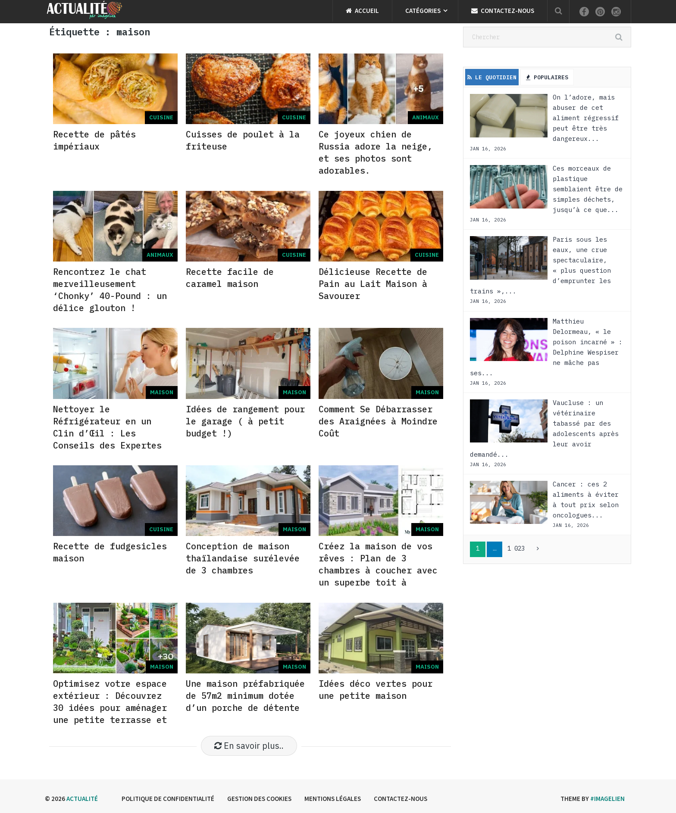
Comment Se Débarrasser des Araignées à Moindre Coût (378, 421)
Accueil (362, 10)
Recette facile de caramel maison (230, 278)
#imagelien (607, 798)
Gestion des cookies (259, 798)
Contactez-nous (502, 10)
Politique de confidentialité (168, 798)
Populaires (547, 77)
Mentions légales (332, 798)
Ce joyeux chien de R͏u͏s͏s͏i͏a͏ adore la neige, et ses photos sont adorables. (375, 152)
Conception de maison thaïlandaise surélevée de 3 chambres (243, 558)
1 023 (516, 548)
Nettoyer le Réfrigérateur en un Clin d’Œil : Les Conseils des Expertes (107, 427)
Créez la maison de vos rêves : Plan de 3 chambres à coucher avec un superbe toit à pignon (378, 570)
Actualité (82, 798)
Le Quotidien (491, 77)
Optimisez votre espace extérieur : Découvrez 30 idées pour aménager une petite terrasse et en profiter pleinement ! (110, 714)
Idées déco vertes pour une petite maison (375, 689)
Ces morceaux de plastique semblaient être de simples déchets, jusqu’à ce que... (588, 189)
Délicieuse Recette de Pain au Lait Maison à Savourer (373, 284)
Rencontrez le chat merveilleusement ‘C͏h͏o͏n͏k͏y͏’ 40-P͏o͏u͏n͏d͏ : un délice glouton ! (110, 290)
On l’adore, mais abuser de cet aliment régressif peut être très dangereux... (586, 118)
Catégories (423, 10)
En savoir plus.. (249, 745)
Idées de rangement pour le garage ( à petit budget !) (245, 421)
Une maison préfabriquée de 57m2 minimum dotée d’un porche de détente (245, 695)
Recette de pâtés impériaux (94, 140)
